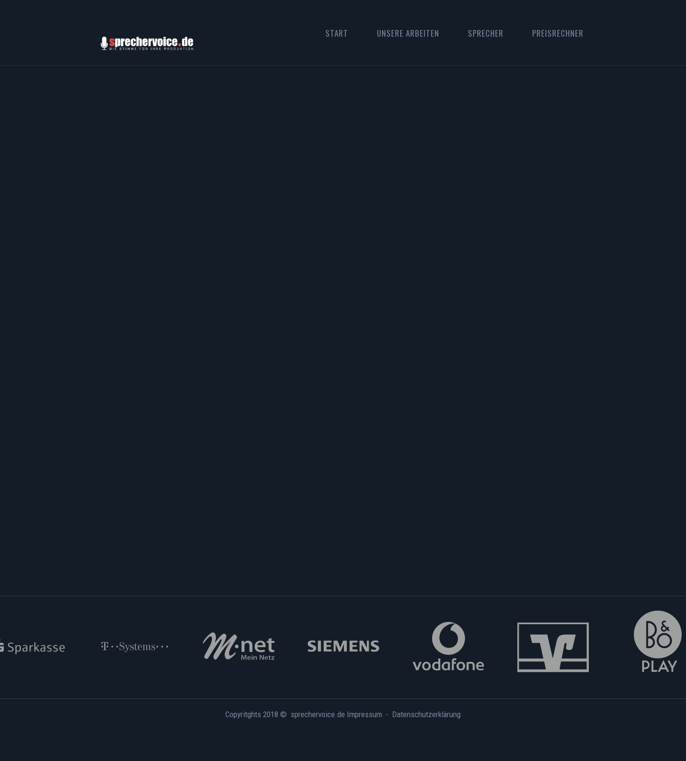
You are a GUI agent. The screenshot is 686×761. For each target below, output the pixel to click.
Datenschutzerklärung (426, 714)
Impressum (364, 714)
